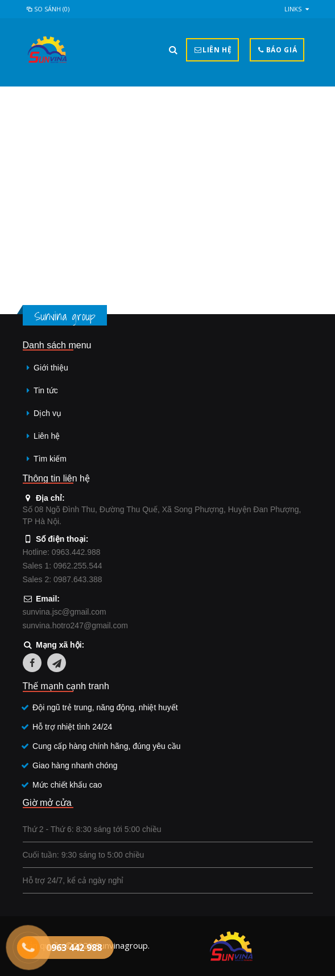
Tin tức (46, 390)
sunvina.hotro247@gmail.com (75, 625)
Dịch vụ (47, 413)
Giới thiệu (51, 367)
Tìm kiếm (50, 458)
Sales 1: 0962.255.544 (62, 565)
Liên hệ (47, 435)
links (292, 9)
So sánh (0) (47, 9)
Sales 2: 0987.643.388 (62, 579)
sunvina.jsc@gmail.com (64, 611)
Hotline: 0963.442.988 (62, 552)
